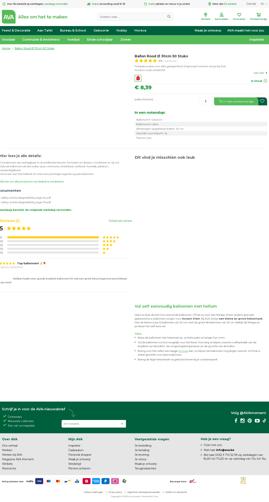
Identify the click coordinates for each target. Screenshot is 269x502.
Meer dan (222, 4)
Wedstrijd (74, 464)
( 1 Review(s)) (168, 60)
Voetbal (73, 39)
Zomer (125, 39)
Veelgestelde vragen (152, 439)
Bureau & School (73, 30)
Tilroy (155, 496)
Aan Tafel (44, 30)
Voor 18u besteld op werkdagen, (35, 4)
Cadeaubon (76, 450)
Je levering (142, 454)
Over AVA (9, 439)
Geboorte (101, 30)
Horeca (140, 30)
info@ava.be (225, 450)
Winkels (7, 464)
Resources (9, 468)
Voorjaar (8, 39)
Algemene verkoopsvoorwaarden (143, 492)
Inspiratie (256, 39)
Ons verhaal (10, 445)
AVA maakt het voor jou (245, 30)
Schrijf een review (120, 221)
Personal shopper (79, 454)
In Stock (256, 80)
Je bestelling (143, 445)
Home (6, 48)
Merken (7, 450)
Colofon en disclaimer (176, 492)
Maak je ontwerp (208, 30)
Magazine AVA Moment (18, 459)
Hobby (122, 30)
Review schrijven (79, 468)
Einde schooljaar (100, 39)
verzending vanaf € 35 (106, 4)
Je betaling (142, 450)
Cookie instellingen (93, 492)
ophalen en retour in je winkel (167, 4)
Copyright (115, 496)
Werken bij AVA (12, 454)
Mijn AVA (75, 439)
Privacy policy (115, 492)
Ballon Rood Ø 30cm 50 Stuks (34, 48)
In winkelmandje (236, 101)
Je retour (141, 459)
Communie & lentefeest (41, 39)
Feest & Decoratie (16, 30)
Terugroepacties (145, 468)
